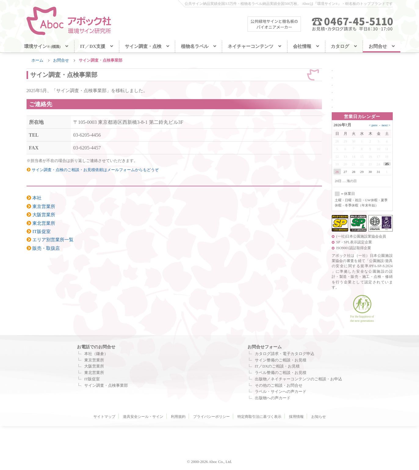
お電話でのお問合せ (96, 346)
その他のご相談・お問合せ (278, 385)
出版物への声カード (273, 398)
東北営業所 (41, 223)
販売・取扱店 (43, 248)
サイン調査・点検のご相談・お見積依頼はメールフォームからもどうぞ (93, 170)
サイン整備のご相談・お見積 (280, 360)
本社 (34, 197)
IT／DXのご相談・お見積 (277, 366)
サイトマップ (104, 416)
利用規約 (178, 416)
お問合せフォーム (264, 346)
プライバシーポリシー (211, 416)
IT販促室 (39, 231)
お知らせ (318, 416)
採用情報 (296, 416)
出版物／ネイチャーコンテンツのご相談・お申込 (298, 379)
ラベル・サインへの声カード (280, 391)
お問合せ (61, 60)
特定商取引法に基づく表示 (259, 416)
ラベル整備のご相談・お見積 (280, 373)
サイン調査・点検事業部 (106, 385)
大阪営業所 (41, 214)
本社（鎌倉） (96, 354)
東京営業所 (41, 206)
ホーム (37, 60)
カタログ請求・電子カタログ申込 (284, 354)
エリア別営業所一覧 (50, 239)
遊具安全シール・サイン (143, 416)
